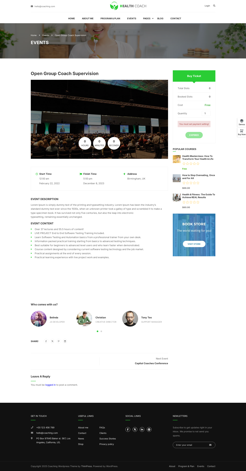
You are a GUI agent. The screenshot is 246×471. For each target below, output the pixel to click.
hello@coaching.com (45, 6)
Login (207, 5)
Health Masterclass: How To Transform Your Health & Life (197, 157)
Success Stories (107, 438)
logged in (50, 384)
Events (131, 18)
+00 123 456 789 (45, 427)
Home (71, 18)
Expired (194, 135)
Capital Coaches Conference (151, 363)
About (172, 466)
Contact (175, 18)
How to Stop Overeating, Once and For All (198, 176)
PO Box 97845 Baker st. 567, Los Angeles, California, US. (53, 440)
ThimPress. (86, 466)
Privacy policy (106, 444)
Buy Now (242, 134)
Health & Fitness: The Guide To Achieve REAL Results (198, 196)
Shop (80, 444)
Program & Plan (110, 18)
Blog (160, 18)
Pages (146, 18)
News (81, 438)
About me (83, 427)
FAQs (102, 427)
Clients (102, 433)
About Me (88, 18)
